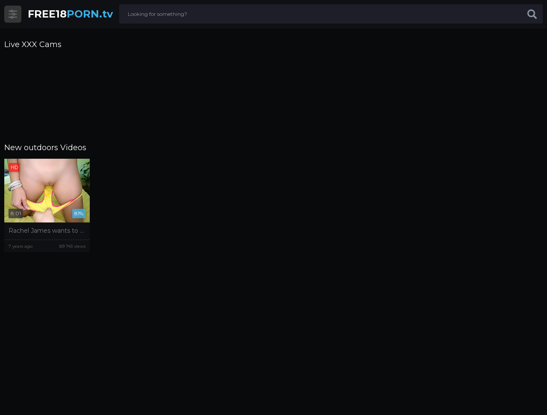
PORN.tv (70, 14)
